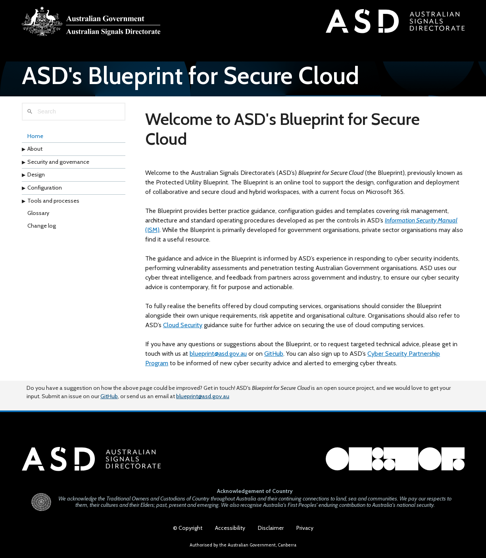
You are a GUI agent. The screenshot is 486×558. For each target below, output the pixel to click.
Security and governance (58, 161)
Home (35, 136)
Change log (41, 225)
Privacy (304, 527)
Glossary (38, 213)
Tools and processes (53, 200)
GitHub (273, 353)
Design (36, 174)
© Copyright (187, 527)
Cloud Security (182, 325)
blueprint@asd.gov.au (218, 353)
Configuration (44, 187)
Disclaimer (271, 527)
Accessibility (230, 527)
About (34, 148)
